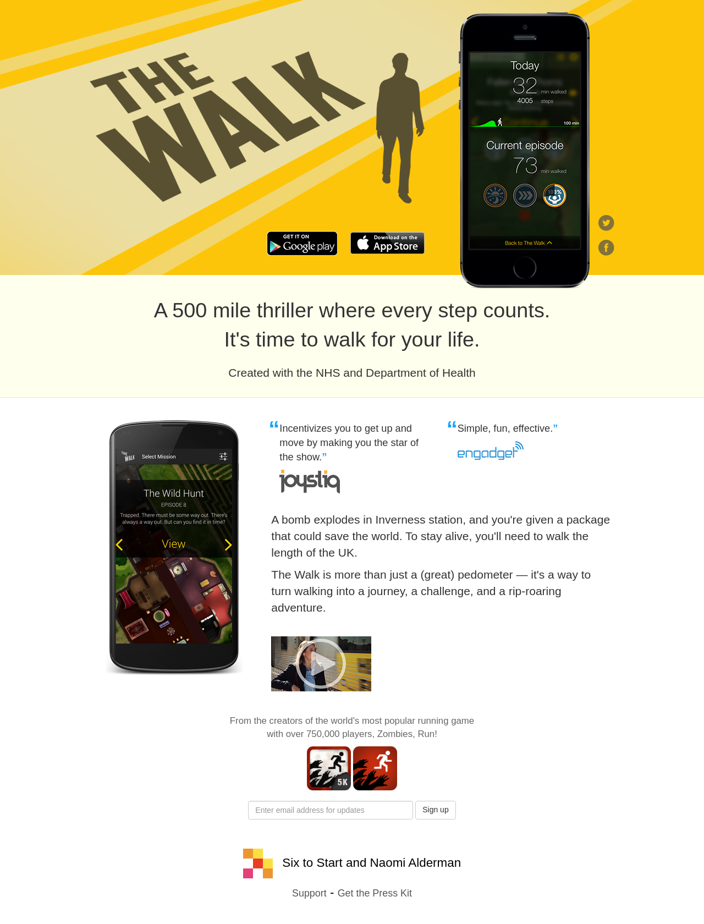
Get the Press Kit (375, 893)
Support (309, 893)
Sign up (435, 809)
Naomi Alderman (415, 863)
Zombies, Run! (407, 734)
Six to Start (293, 863)
